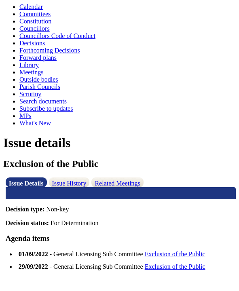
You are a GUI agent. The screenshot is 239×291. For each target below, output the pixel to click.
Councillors (34, 28)
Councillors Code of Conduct (57, 35)
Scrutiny (30, 94)
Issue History (69, 183)
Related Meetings (117, 183)
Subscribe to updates (46, 108)
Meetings (31, 72)
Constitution (35, 21)
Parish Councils (39, 86)
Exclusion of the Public (175, 254)
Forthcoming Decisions (49, 50)
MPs (25, 115)
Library (29, 64)
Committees (35, 14)
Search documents (43, 101)
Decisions (32, 43)
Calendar (31, 6)
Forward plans (38, 57)
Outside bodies (38, 79)
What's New (35, 123)
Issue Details (26, 183)
